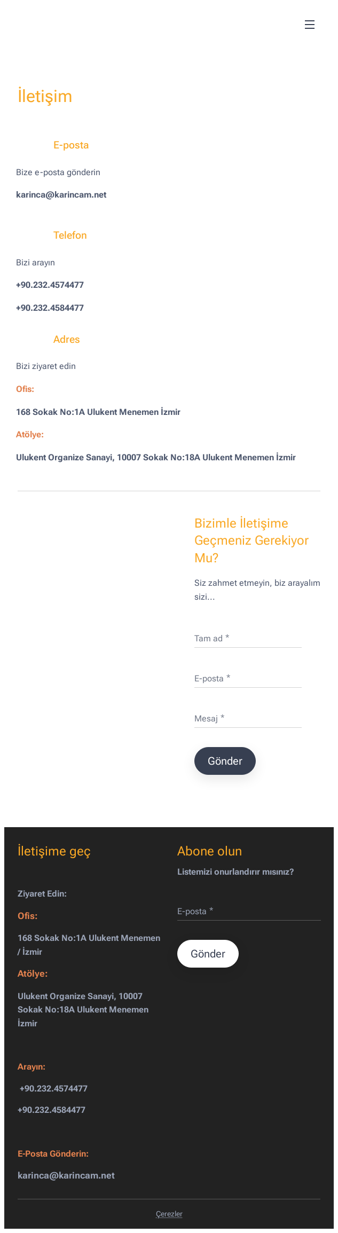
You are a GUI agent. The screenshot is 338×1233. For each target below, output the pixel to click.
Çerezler (169, 1214)
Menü (310, 24)
